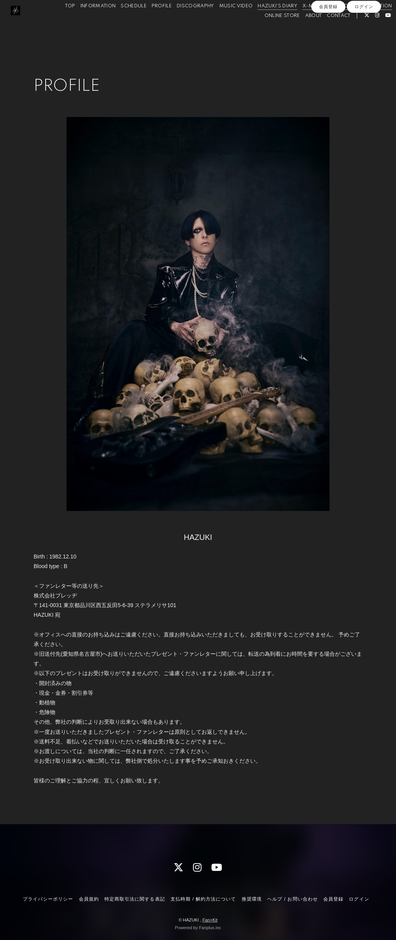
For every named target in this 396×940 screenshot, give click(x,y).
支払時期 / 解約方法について (203, 899)
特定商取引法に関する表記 (134, 899)
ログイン (364, 45)
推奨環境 (252, 899)
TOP (58, 22)
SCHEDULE (122, 22)
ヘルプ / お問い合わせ (292, 899)
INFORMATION (86, 22)
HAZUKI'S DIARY (266, 22)
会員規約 (89, 899)
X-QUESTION (365, 22)
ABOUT (302, 32)
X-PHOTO (331, 22)
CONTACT (327, 32)
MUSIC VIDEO (224, 22)
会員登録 (328, 45)
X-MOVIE (302, 22)
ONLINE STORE (270, 32)
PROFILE (150, 22)
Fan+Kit (209, 920)
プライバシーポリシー (48, 899)
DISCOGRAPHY (184, 22)
